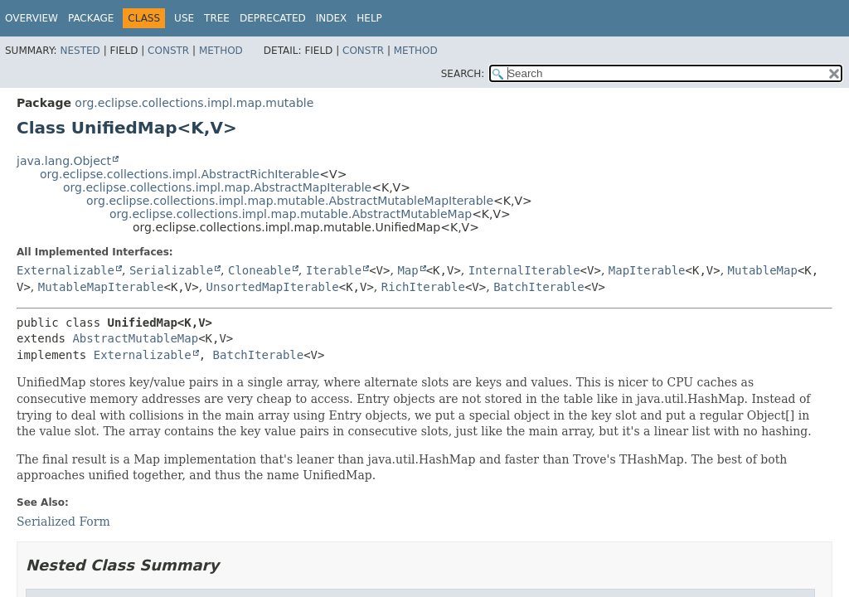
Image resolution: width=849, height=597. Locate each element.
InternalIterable (524, 270)
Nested (79, 50)
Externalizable (65, 270)
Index (331, 18)
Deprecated (273, 18)
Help (369, 18)
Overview (31, 18)
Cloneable (259, 270)
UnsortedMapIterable (272, 287)
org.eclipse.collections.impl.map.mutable (194, 102)
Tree (217, 18)
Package (91, 18)
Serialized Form (63, 521)
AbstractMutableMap (135, 338)
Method (221, 50)
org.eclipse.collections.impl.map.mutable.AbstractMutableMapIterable (289, 200)
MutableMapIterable (101, 287)
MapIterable (647, 270)
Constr (168, 50)
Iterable (333, 270)
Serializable (171, 270)
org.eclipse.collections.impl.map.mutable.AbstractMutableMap (290, 214)
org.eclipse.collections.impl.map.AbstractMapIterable (217, 187)
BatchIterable (539, 287)
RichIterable (423, 287)
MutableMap (763, 270)
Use (184, 18)
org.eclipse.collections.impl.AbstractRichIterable (179, 174)
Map (407, 270)
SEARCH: (463, 74)
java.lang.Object (64, 160)
